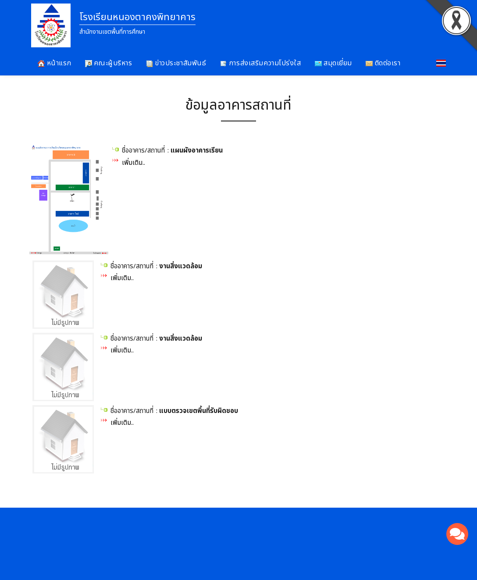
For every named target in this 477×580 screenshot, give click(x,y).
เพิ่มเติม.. (133, 163)
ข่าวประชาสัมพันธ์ (176, 63)
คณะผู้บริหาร (108, 63)
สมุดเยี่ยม (333, 63)
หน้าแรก (54, 63)
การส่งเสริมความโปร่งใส (260, 63)
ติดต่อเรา (383, 63)
